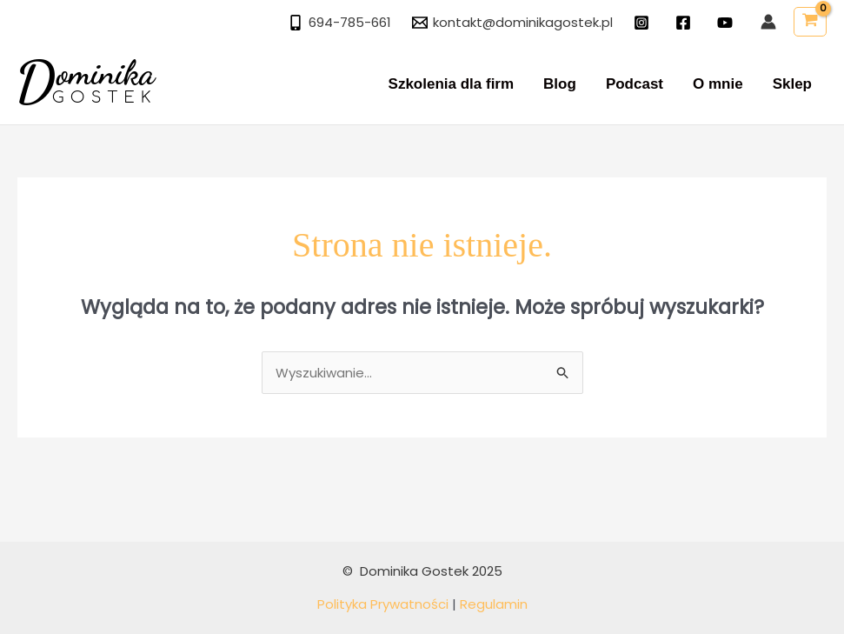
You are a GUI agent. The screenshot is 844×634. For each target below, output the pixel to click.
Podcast (634, 84)
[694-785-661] (339, 22)
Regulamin (494, 604)
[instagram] (644, 22)
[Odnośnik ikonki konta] (768, 22)
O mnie (718, 84)
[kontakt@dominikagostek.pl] (512, 22)
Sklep (792, 84)
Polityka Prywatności (383, 604)
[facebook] (685, 22)
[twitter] (727, 22)
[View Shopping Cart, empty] (810, 22)
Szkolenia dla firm (452, 84)
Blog (559, 84)
